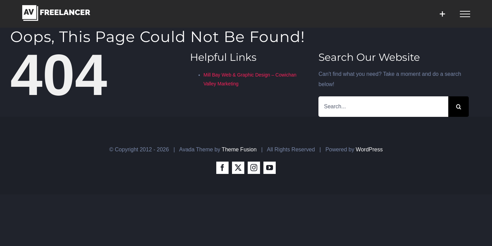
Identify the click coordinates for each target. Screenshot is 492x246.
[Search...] (383, 106)
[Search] (458, 106)
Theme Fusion (239, 149)
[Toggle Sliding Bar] (442, 13)
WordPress (369, 149)
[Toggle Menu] (465, 14)
